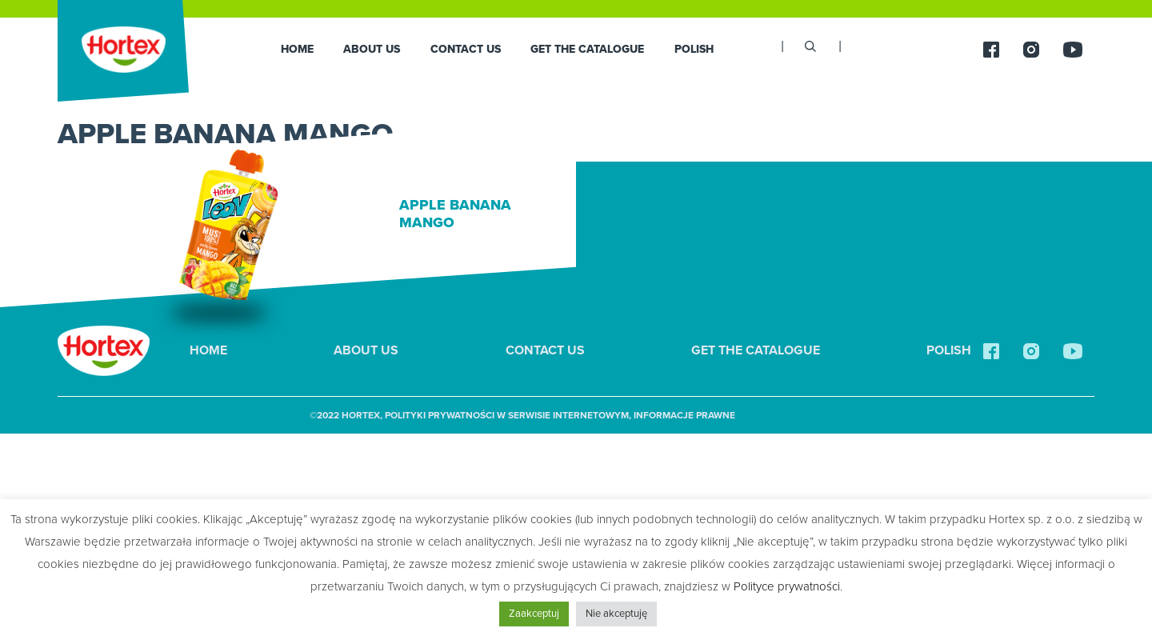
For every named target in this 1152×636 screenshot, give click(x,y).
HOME (297, 49)
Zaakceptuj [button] (534, 613)
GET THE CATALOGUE (587, 49)
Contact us (465, 49)
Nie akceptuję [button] (616, 613)
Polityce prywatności (787, 586)
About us (371, 49)
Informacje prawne (684, 415)
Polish (694, 49)
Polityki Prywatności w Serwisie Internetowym (507, 415)
